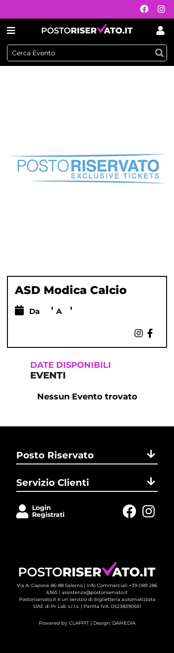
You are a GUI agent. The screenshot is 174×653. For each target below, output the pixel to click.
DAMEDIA (123, 623)
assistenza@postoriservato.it (95, 592)
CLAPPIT (79, 623)
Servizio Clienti (87, 482)
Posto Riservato (87, 455)
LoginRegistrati (48, 511)
